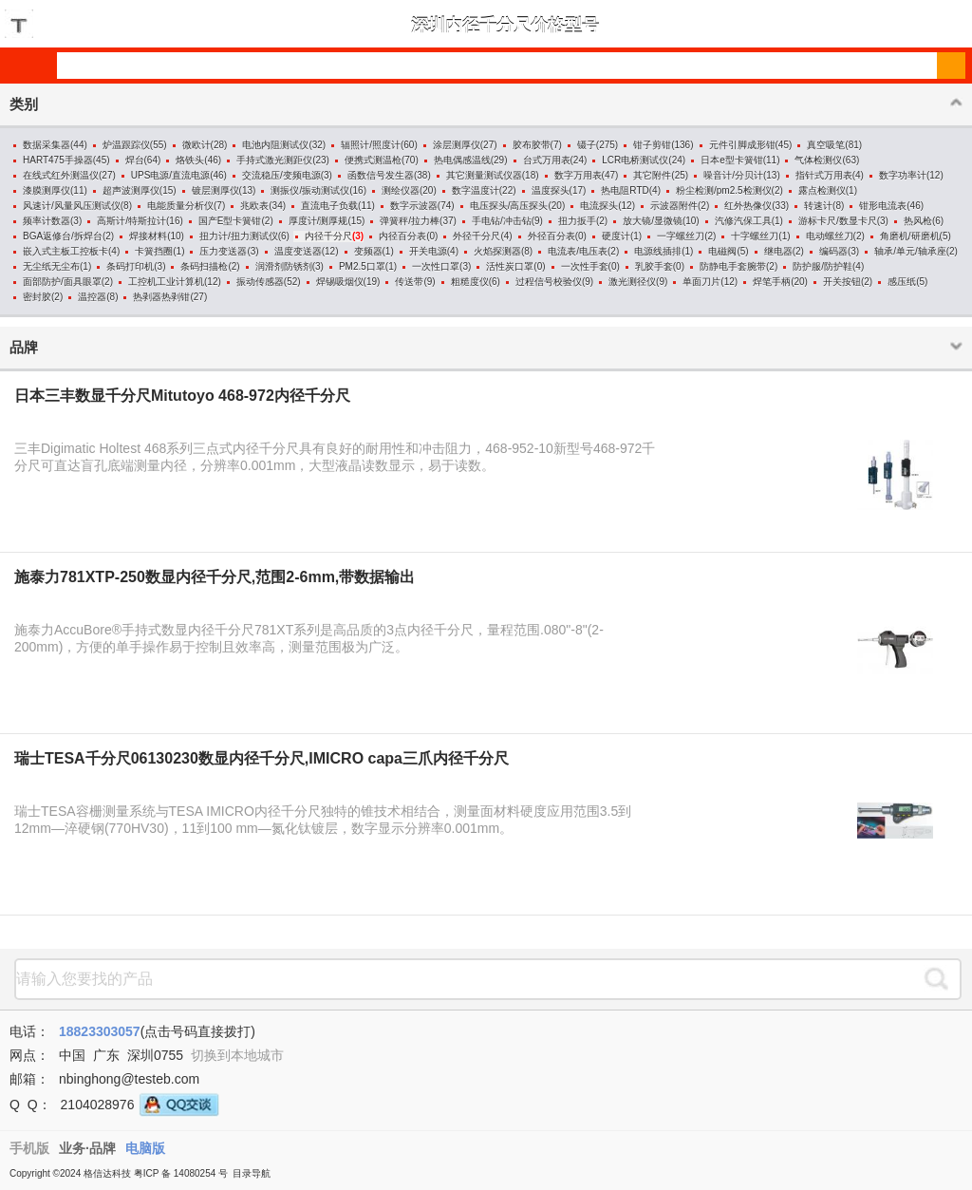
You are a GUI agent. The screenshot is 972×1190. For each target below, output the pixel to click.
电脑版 (145, 1148)
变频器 (368, 251)
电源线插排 (658, 251)
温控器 (92, 297)
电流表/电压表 (578, 251)
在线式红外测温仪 (61, 175)
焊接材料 (148, 236)
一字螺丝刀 (680, 236)
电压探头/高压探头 (509, 205)
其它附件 (652, 175)
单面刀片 (701, 281)
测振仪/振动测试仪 (310, 190)
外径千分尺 (476, 236)
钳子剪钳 (652, 145)
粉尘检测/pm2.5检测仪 (724, 190)
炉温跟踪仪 (126, 145)
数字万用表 (578, 175)
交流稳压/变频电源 (281, 175)
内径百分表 (402, 236)
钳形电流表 (883, 205)
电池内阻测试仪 (275, 145)
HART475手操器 (58, 160)
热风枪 (918, 221)
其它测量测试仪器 (484, 175)
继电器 (778, 251)
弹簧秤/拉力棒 (409, 221)
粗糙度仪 (470, 281)
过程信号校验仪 (548, 281)
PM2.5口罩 (362, 266)
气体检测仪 (818, 160)
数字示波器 (414, 205)
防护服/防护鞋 (822, 266)
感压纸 (902, 281)
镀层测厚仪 (215, 190)
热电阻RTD (624, 190)
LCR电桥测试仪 (635, 160)
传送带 (409, 281)
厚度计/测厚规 (318, 221)
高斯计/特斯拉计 (131, 221)
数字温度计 (475, 190)
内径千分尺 (328, 236)
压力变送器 (223, 251)
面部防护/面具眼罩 (62, 281)
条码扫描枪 (204, 266)
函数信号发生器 (380, 175)
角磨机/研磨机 (910, 236)
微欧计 (196, 145)
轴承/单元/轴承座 (910, 251)
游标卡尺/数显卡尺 (837, 221)
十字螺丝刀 (754, 236)
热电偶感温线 (462, 160)
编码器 (833, 251)
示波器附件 (674, 205)
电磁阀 (722, 251)
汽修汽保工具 (743, 221)
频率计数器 (46, 221)
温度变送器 (298, 251)
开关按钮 (842, 281)
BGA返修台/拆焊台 (63, 236)
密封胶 (37, 297)
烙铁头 (190, 160)
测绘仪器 (401, 190)
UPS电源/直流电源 (170, 175)
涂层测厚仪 (456, 145)
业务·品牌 (87, 1148)
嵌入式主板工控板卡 (65, 251)
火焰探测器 (497, 251)
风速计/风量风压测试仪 (72, 205)
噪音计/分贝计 (733, 175)
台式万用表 (546, 160)
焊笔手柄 (772, 281)
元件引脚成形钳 (742, 145)
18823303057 (99, 1031)
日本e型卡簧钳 (732, 160)
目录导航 (252, 1173)
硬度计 (616, 236)
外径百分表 (551, 236)
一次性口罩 (435, 266)
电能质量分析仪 (180, 205)
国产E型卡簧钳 (230, 221)
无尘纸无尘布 (51, 266)
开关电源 (428, 251)
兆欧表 (254, 205)
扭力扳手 (577, 221)
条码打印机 (130, 266)
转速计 (818, 205)
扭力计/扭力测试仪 (238, 236)
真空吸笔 (826, 145)
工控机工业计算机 (166, 281)
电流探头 (599, 205)
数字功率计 (902, 175)
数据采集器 (46, 145)
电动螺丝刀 (829, 236)
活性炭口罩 (509, 266)
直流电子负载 (329, 205)
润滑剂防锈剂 (283, 266)
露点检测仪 (822, 190)
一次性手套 (584, 266)
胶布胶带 (532, 145)
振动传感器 (260, 281)
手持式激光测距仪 (274, 160)
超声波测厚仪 (131, 190)
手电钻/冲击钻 (502, 221)
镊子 (586, 145)
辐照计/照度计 (371, 145)
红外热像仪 (748, 205)
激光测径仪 (632, 281)
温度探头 (551, 190)
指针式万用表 (823, 175)
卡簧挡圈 (154, 251)
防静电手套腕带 (733, 266)
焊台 (134, 160)
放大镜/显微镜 (652, 221)
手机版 (29, 1148)
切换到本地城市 (237, 1055)
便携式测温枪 (373, 160)
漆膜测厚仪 (46, 190)
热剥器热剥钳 (161, 297)
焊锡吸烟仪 (340, 281)
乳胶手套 (654, 266)
